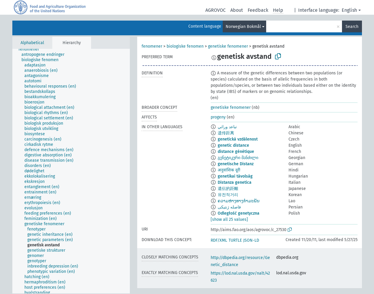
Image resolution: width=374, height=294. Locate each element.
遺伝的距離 (228, 188)
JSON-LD (251, 240)
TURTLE (235, 240)
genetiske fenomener (228, 46)
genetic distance (233, 145)
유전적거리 (228, 194)
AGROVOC (215, 10)
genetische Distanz (236, 163)
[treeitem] (31, 49)
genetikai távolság (235, 176)
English (349, 10)
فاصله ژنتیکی (229, 207)
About (236, 10)
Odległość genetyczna (238, 213)
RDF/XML (219, 240)
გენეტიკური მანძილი (238, 157)
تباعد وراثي (227, 126)
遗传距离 (226, 133)
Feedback (258, 10)
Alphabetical (32, 42)
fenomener (152, 46)
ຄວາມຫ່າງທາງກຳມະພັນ (238, 200)
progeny (218, 117)
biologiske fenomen (185, 46)
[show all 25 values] (229, 219)
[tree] (71, 171)
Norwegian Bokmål (243, 26)
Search (352, 26)
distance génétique (236, 151)
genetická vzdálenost (238, 139)
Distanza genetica (234, 182)
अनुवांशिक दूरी (229, 170)
